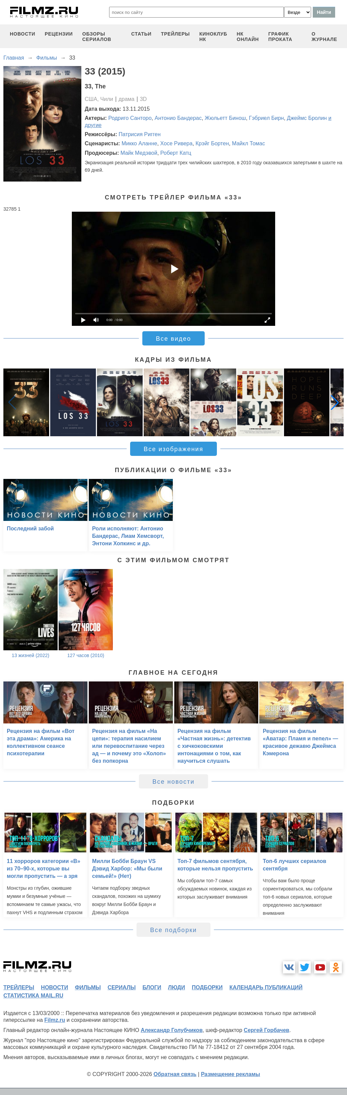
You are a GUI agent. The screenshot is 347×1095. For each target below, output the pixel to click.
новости (22, 34)
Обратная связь (175, 1074)
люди (176, 987)
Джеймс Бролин (307, 118)
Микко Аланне (139, 143)
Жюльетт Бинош (225, 118)
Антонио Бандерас (178, 118)
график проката (280, 36)
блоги (151, 987)
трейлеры (175, 34)
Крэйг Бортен (212, 143)
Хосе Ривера (176, 143)
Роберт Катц (175, 153)
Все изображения (173, 449)
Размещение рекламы (230, 1074)
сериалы (121, 987)
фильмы (88, 987)
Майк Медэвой (138, 153)
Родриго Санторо (130, 118)
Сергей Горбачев (266, 1030)
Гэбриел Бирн (266, 118)
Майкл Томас (248, 143)
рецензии (59, 34)
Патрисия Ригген (140, 134)
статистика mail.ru (33, 995)
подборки (207, 987)
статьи (141, 34)
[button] (334, 402)
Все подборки (173, 930)
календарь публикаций (266, 987)
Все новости (173, 781)
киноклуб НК (213, 36)
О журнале (324, 36)
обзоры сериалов (96, 36)
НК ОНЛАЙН (248, 36)
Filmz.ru (54, 1020)
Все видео (173, 338)
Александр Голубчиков (172, 1030)
